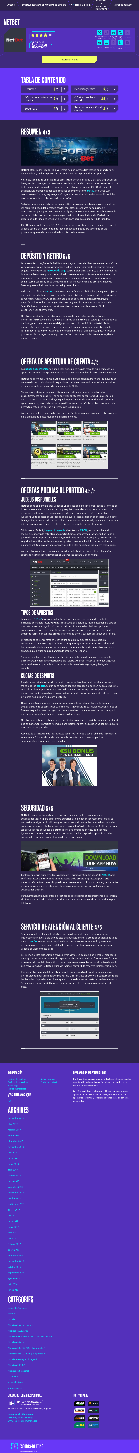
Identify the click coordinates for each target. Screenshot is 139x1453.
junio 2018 (13, 1158)
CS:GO (83, 530)
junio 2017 (13, 1221)
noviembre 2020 (16, 1118)
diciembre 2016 (15, 1255)
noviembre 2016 (16, 1261)
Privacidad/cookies (17, 1088)
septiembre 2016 (16, 1272)
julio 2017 (13, 1215)
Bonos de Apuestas (17, 1308)
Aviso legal (13, 1085)
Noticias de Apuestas (18, 1331)
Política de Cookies (17, 1079)
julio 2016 (13, 1284)
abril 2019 (13, 1124)
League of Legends (54, 530)
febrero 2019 (14, 1129)
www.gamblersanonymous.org (22, 1421)
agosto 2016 (14, 1278)
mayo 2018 (13, 1164)
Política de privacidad (18, 1082)
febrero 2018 (14, 1175)
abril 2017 (13, 1232)
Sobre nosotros (48, 1079)
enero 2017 (13, 1250)
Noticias (12, 1319)
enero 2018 (13, 1181)
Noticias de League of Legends (23, 1359)
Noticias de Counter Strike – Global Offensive (30, 1336)
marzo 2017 (14, 1238)
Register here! (69, 59)
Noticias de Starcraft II (18, 1371)
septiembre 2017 (16, 1204)
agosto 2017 (14, 1209)
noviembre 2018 (16, 1147)
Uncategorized (15, 1388)
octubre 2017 (14, 1198)
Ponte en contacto (49, 1082)
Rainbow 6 (13, 1376)
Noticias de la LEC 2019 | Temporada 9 (26, 1353)
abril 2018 (13, 1169)
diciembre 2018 (15, 1141)
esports (41, 685)
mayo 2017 (13, 1227)
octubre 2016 (14, 1267)
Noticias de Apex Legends (20, 1325)
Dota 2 (90, 190)
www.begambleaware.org (20, 1417)
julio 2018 (13, 1152)
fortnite (11, 1313)
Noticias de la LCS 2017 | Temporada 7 (26, 1348)
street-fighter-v (15, 1382)
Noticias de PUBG (16, 1365)
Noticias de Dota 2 (17, 1342)
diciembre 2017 (15, 1187)
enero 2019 (13, 1135)
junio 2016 (13, 1290)
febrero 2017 (14, 1244)
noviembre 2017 (16, 1192)
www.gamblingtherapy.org (21, 1414)
